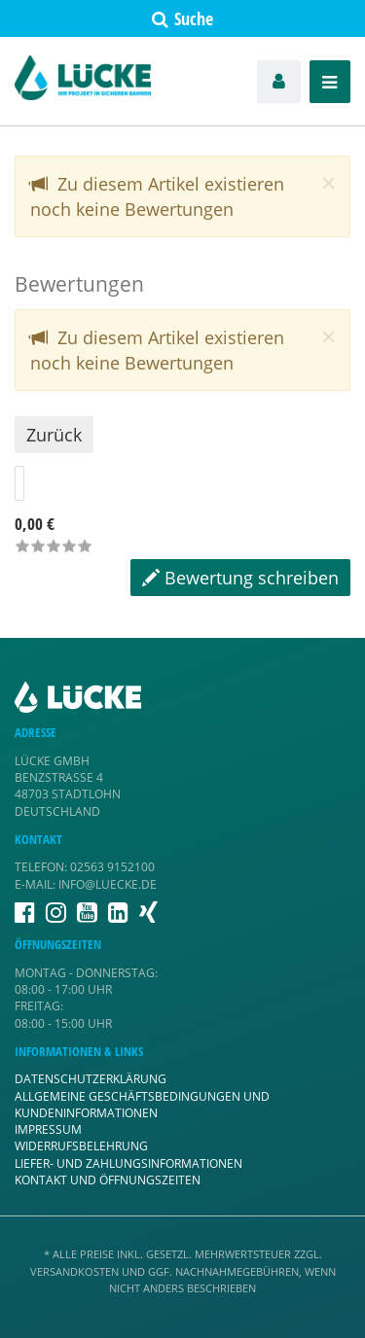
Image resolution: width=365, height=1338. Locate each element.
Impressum (48, 1129)
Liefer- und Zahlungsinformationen (128, 1163)
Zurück (54, 434)
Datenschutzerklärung (90, 1079)
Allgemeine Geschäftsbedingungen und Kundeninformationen (142, 1104)
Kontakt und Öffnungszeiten (108, 1180)
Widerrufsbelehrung (81, 1146)
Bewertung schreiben (240, 577)
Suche (182, 18)
